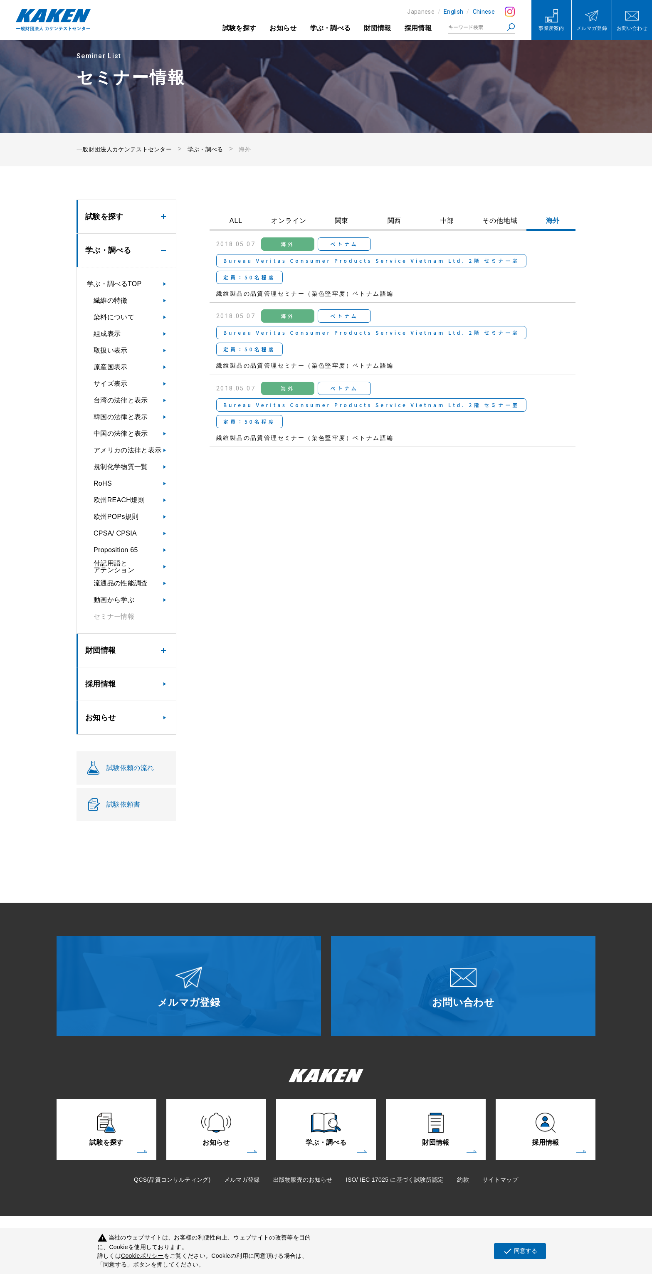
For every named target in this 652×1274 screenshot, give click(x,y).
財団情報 (377, 28)
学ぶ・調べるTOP (114, 283)
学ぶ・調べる (330, 28)
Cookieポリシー (142, 1255)
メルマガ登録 (242, 1180)
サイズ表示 (111, 383)
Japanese (421, 11)
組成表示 (107, 333)
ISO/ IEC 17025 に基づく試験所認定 (395, 1180)
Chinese (484, 11)
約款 (463, 1180)
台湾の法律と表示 (121, 400)
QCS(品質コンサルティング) (172, 1180)
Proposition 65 (116, 549)
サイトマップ (500, 1180)
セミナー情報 (114, 616)
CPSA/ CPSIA (115, 533)
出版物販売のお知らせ (303, 1180)
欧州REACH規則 (119, 500)
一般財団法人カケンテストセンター (124, 149)
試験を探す (239, 28)
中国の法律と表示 (121, 433)
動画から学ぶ (114, 599)
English (453, 11)
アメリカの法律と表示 (127, 450)
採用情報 (418, 28)
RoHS (103, 483)
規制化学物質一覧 (121, 466)
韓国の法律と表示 (121, 416)
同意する (520, 1251)
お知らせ (282, 28)
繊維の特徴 (111, 300)
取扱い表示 (111, 350)
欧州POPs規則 (116, 516)
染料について (114, 317)
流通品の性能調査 (121, 583)
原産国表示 (111, 366)
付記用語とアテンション (114, 566)
